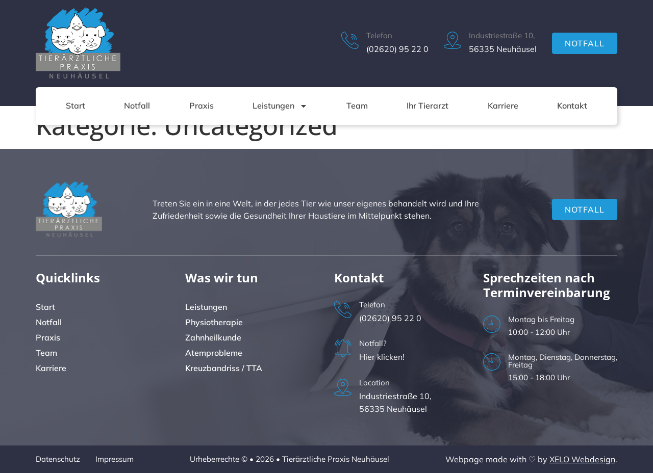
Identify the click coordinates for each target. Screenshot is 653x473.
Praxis (201, 105)
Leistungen (280, 106)
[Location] (342, 387)
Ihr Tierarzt (427, 105)
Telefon (379, 35)
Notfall (137, 105)
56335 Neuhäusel (503, 49)
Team (357, 105)
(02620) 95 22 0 (397, 49)
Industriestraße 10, (502, 35)
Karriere (503, 105)
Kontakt (572, 105)
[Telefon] (350, 40)
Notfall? (373, 343)
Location (374, 382)
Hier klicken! (382, 357)
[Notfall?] (342, 348)
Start (75, 105)
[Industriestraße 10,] (452, 40)
